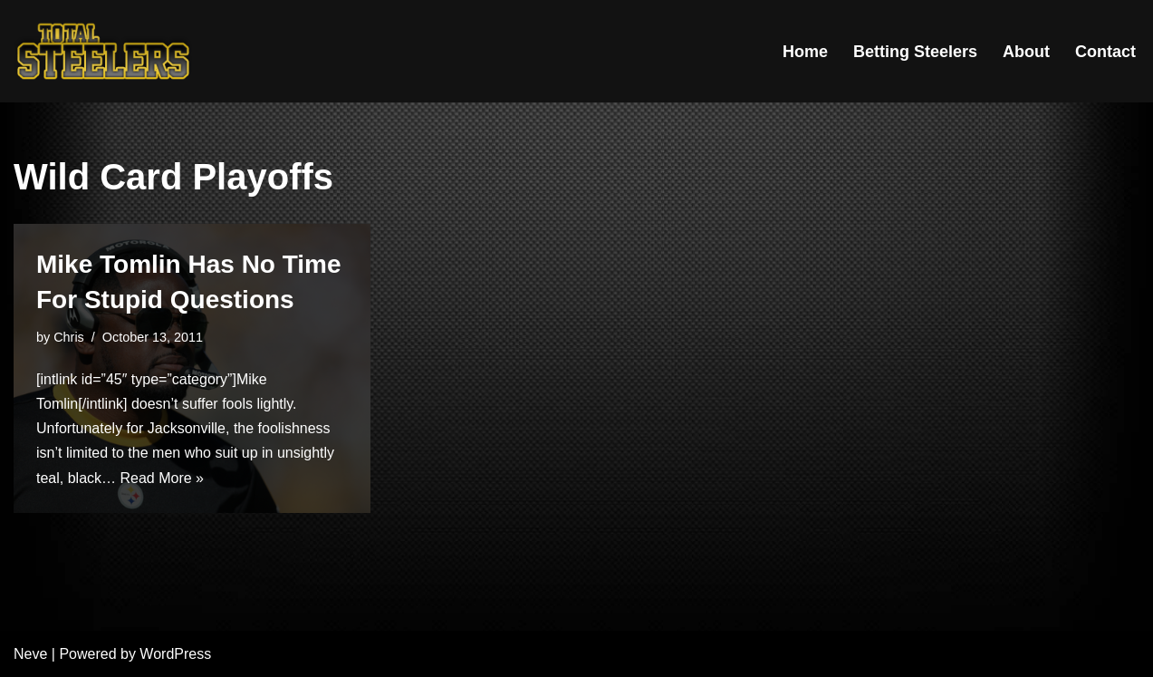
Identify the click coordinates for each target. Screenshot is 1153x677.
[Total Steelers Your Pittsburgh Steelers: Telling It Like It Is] (104, 51)
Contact (1105, 52)
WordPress (175, 654)
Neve (30, 654)
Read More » (162, 478)
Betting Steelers (915, 52)
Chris (68, 337)
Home (805, 52)
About (1026, 52)
